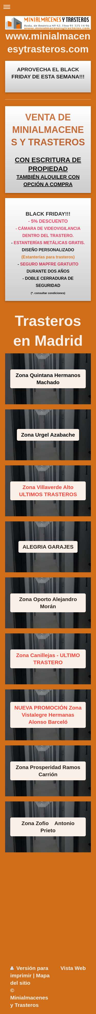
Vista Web (73, 968)
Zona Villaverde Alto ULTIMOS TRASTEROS (48, 490)
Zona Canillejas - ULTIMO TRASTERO (48, 658)
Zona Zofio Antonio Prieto (48, 826)
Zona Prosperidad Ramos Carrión (48, 770)
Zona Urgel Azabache (48, 435)
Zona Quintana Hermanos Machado (48, 378)
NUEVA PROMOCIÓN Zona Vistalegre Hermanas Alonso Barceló (47, 715)
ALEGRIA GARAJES (48, 547)
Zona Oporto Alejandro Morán (48, 602)
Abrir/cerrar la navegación (48, 6)
